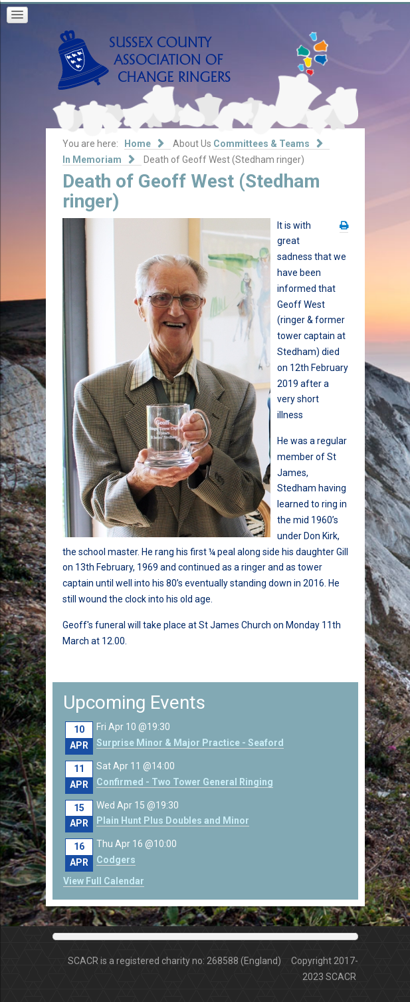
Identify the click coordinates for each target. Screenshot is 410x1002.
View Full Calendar (103, 881)
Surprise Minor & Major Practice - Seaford (190, 742)
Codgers (116, 859)
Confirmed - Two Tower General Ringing (184, 782)
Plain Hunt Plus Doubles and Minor (172, 820)
